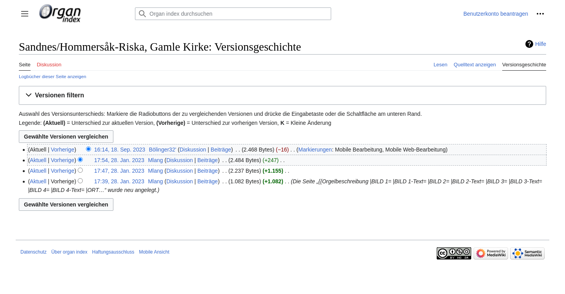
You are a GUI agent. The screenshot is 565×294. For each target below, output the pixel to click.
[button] (25, 14)
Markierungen (315, 149)
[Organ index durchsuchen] (233, 13)
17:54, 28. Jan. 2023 (119, 160)
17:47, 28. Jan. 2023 (119, 171)
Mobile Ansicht (154, 252)
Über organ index (69, 252)
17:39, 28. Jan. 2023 (119, 181)
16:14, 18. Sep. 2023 (119, 149)
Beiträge (221, 149)
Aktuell (38, 160)
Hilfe (540, 44)
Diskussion (193, 149)
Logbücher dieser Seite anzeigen (52, 76)
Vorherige (63, 149)
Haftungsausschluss (113, 252)
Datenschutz (33, 252)
